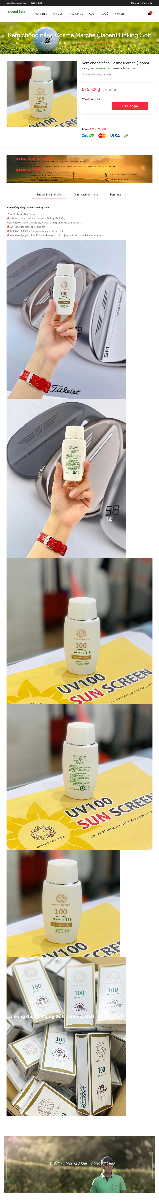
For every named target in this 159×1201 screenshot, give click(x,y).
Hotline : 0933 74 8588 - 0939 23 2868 (80, 1163)
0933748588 (37, 3)
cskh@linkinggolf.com (17, 3)
